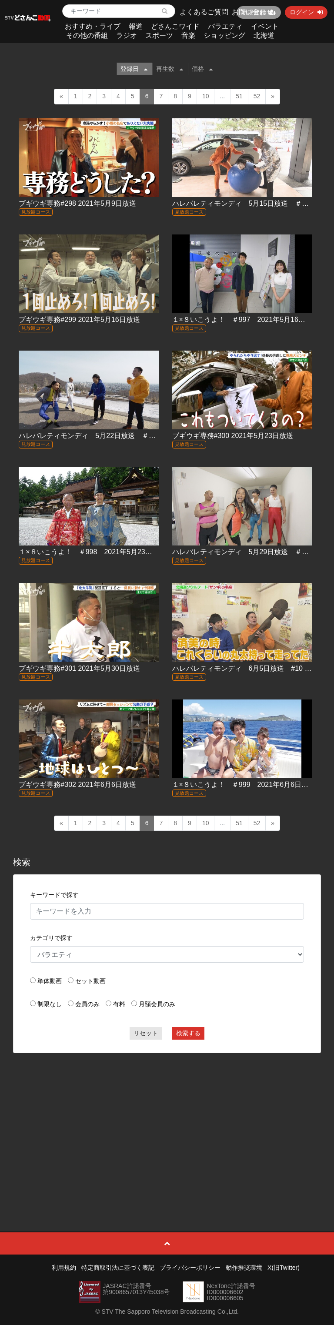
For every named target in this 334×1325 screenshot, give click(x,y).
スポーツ (159, 35)
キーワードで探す (54, 894)
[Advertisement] (167, 1123)
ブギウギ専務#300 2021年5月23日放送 (232, 435)
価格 (202, 68)
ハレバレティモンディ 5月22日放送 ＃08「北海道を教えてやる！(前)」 (135, 435)
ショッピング (224, 35)
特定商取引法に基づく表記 (117, 1267)
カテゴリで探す (51, 937)
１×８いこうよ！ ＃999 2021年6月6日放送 (243, 784)
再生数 (169, 68)
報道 (136, 26)
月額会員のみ (157, 1003)
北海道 (264, 35)
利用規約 (64, 1267)
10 (205, 96)
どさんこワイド (175, 26)
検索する (188, 1033)
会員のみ (87, 1003)
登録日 (133, 68)
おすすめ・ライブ (92, 26)
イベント (265, 26)
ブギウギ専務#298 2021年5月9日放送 (77, 203)
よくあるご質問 (204, 12)
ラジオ (126, 35)
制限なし (49, 1003)
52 (257, 96)
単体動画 (49, 980)
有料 (119, 1003)
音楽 (188, 35)
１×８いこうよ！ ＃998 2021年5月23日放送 (92, 551)
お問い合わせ (253, 12)
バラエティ (225, 26)
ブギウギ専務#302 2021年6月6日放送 (77, 784)
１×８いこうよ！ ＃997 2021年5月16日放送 (245, 319)
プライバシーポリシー (190, 1267)
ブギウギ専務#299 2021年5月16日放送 (79, 319)
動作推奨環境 (244, 1267)
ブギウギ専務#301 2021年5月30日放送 (79, 668)
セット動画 (90, 980)
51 (239, 96)
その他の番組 (87, 35)
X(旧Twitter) (283, 1267)
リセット (146, 1033)
